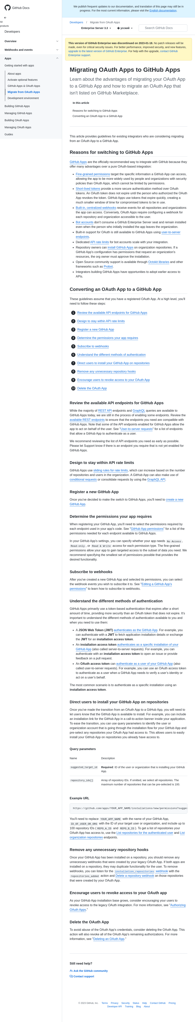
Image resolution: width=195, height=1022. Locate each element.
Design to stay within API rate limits (101, 321)
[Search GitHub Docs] (163, 28)
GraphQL (139, 410)
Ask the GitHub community (89, 970)
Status (136, 1003)
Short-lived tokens (88, 188)
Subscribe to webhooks (93, 346)
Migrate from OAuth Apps (24, 92)
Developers (12, 31)
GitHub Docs (21, 8)
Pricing (172, 1003)
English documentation (163, 10)
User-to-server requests (137, 429)
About (147, 1006)
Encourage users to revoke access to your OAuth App (113, 380)
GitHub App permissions (147, 528)
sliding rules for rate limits (111, 470)
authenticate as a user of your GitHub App (144, 663)
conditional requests (83, 479)
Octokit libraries (158, 262)
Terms (104, 1003)
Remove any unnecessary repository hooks (106, 371)
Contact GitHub (157, 1003)
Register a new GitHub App (95, 329)
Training (129, 1006)
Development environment (23, 98)
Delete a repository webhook (134, 875)
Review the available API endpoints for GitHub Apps (112, 312)
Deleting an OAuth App (108, 939)
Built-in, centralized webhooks (96, 207)
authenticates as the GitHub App (135, 630)
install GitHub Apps (120, 247)
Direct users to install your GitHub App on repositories (113, 363)
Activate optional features (23, 79)
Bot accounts (85, 222)
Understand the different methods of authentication (111, 354)
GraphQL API (156, 479)
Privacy (114, 1003)
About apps (14, 73)
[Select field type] (96, 28)
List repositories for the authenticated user (144, 832)
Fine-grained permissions (93, 174)
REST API (105, 410)
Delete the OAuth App (92, 388)
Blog (138, 1006)
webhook (141, 871)
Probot (108, 266)
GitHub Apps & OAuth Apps (24, 85)
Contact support (82, 976)
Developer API (114, 1006)
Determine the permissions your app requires (107, 338)
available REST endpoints (87, 419)
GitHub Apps (78, 162)
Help (144, 1003)
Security (125, 1003)
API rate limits (99, 242)
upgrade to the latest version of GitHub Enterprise (97, 51)
